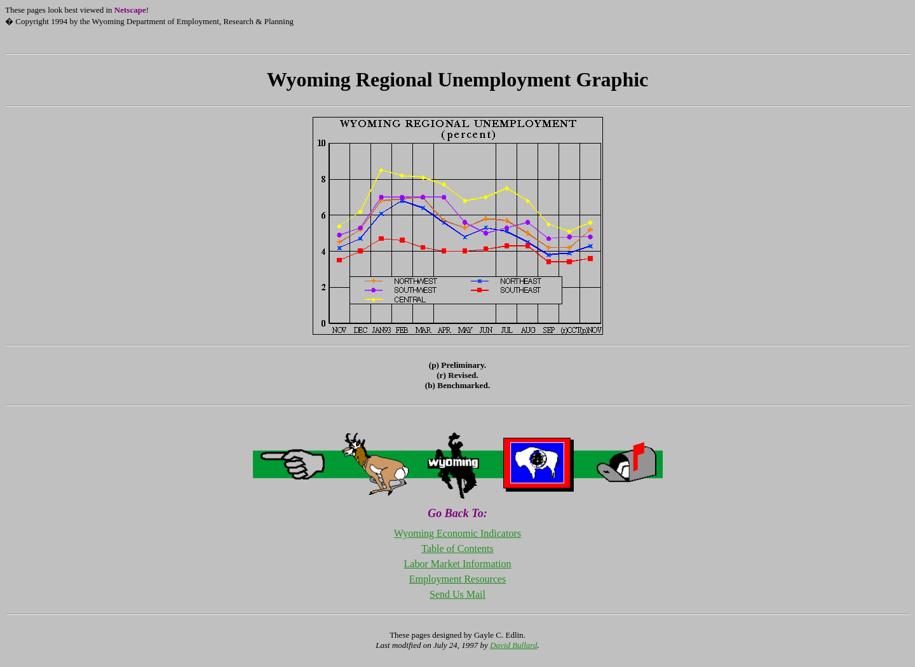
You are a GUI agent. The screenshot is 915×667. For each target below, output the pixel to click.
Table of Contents (457, 548)
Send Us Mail (457, 594)
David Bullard (513, 645)
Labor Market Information (458, 563)
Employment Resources (457, 579)
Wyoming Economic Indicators (457, 533)
